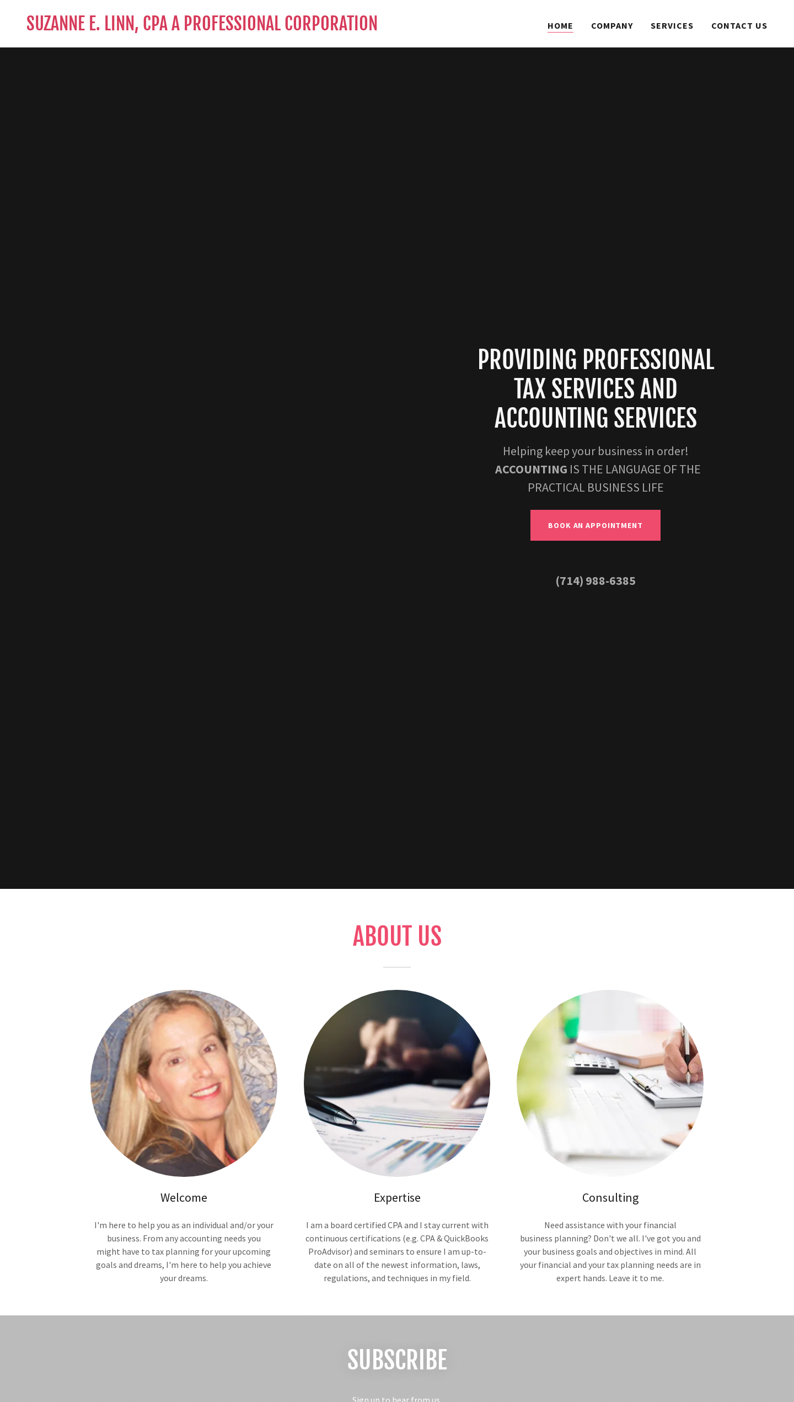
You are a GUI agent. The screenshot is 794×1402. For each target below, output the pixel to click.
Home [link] (560, 25)
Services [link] (672, 25)
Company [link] (612, 25)
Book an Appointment (595, 525)
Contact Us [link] (739, 25)
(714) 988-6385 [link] (595, 580)
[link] (202, 27)
